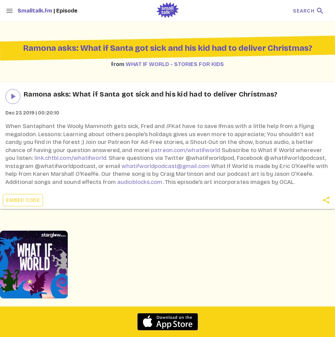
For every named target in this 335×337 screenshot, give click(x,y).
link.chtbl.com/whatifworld (70, 158)
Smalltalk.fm (36, 10)
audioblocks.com (140, 182)
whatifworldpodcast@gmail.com (166, 166)
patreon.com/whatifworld (185, 150)
